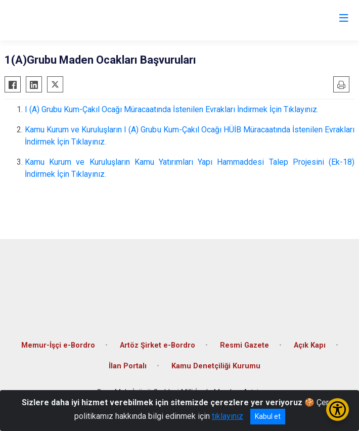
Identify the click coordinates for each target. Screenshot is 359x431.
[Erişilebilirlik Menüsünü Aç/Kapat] (337, 409)
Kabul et (268, 416)
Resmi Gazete (244, 345)
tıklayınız (227, 416)
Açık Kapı (310, 345)
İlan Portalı (128, 366)
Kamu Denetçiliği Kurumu (215, 366)
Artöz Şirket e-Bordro (157, 345)
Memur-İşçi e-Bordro (58, 345)
